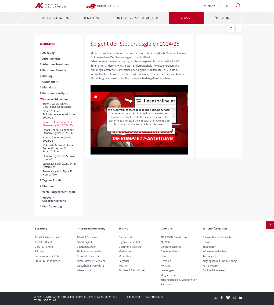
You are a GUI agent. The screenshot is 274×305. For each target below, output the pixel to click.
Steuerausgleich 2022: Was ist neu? (59, 157)
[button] (238, 5)
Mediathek (48, 44)
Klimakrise (49, 87)
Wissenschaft (84, 270)
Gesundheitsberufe (88, 256)
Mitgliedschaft (169, 275)
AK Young (48, 53)
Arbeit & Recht (43, 242)
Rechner (123, 265)
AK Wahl (166, 242)
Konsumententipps (55, 93)
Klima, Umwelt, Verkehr (91, 261)
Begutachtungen (86, 246)
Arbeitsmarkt (51, 58)
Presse (225, 6)
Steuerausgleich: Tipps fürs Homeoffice (59, 173)
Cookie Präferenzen (214, 270)
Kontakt (210, 6)
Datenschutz (154, 297)
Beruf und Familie (54, 70)
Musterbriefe (126, 256)
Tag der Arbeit (51, 180)
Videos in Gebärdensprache (54, 199)
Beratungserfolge (171, 246)
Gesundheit (50, 81)
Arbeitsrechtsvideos (55, 64)
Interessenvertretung (138, 18)
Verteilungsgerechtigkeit (58, 191)
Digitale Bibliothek (130, 242)
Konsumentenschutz (47, 256)
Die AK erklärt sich (171, 251)
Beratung (91, 18)
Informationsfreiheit (215, 251)
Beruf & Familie (44, 246)
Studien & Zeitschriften (132, 270)
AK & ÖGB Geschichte (174, 237)
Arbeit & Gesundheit (47, 237)
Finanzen (166, 256)
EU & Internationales (89, 251)
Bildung (47, 76)
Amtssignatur (210, 256)
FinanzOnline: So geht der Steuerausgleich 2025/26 (58, 131)
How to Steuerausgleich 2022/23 (57, 139)
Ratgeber (124, 261)
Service (187, 18)
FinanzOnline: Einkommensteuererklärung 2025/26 (59, 114)
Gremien (166, 261)
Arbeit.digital (84, 242)
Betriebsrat (125, 237)
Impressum (209, 246)
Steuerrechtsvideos (55, 99)
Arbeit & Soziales (87, 237)
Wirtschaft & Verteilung (90, 265)
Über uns (223, 18)
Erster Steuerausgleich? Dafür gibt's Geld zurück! (57, 105)
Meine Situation (55, 18)
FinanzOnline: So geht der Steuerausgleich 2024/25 (58, 123)
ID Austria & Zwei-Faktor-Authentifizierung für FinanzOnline (58, 148)
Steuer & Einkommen (47, 261)
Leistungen (167, 270)
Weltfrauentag (52, 206)
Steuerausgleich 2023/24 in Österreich (59, 165)
